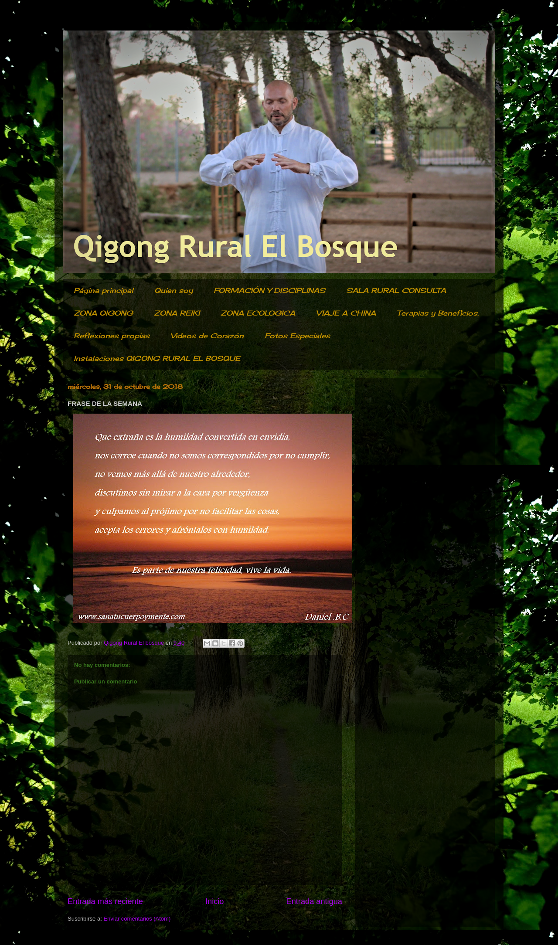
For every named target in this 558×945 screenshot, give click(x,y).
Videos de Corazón (207, 335)
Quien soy (173, 290)
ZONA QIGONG (103, 313)
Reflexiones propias (112, 335)
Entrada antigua (314, 901)
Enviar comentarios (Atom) (136, 918)
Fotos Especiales (297, 335)
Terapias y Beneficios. (438, 313)
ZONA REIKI (177, 313)
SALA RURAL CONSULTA (396, 290)
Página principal (103, 290)
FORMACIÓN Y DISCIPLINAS (269, 290)
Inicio (214, 901)
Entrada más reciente (105, 901)
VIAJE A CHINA (346, 313)
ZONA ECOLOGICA (258, 313)
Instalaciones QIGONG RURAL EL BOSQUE (157, 358)
